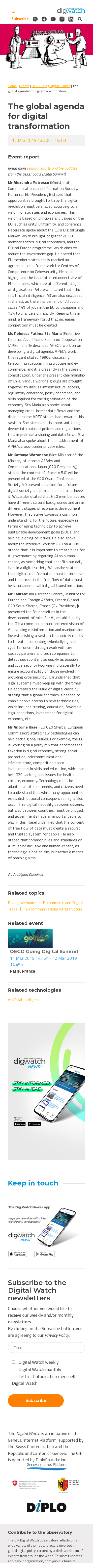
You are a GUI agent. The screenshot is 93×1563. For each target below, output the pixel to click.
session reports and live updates (52, 168)
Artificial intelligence (24, 1000)
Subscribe (20, 19)
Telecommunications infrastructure (53, 909)
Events (24, 85)
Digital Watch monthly (36, 1369)
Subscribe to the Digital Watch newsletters (37, 1290)
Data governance (22, 903)
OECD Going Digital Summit (50, 85)
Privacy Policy (57, 1335)
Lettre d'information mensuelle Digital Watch (45, 1380)
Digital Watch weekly (35, 1362)
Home (12, 85)
